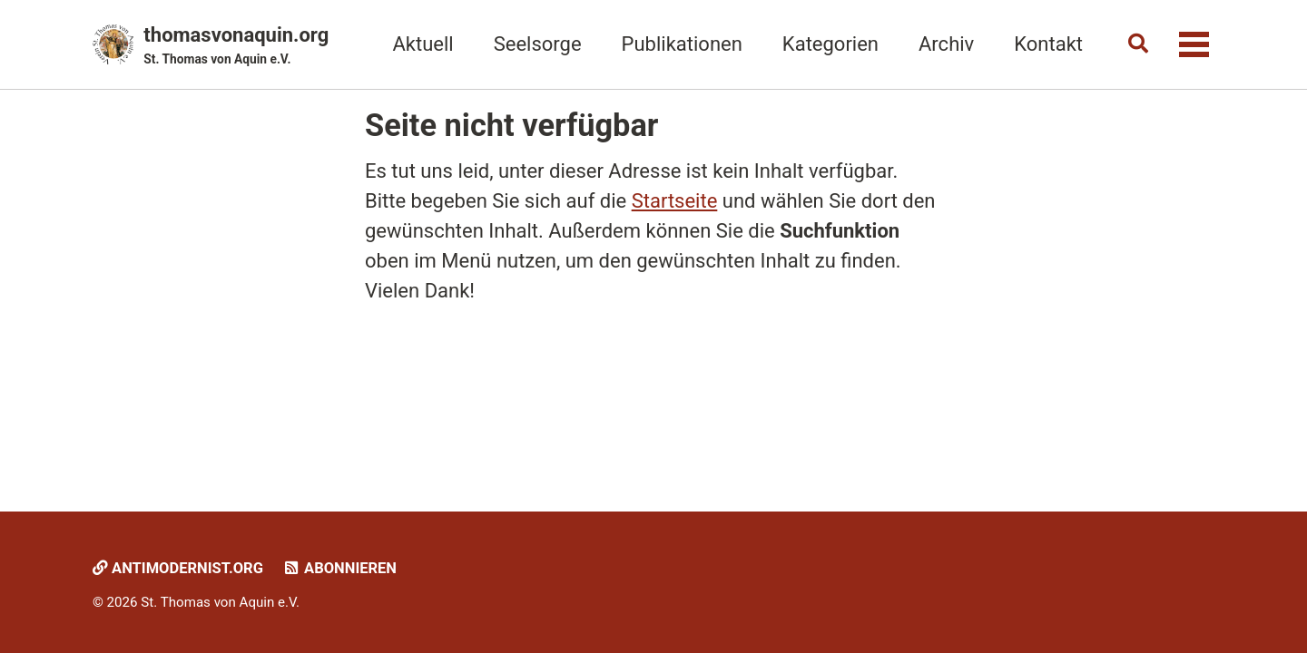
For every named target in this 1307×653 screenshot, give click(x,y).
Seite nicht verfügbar (511, 125)
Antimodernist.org (178, 568)
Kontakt (1048, 44)
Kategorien (830, 44)
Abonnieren (339, 568)
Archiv (946, 44)
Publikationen (682, 44)
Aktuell (422, 44)
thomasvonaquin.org (236, 46)
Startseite (675, 201)
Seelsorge (538, 44)
